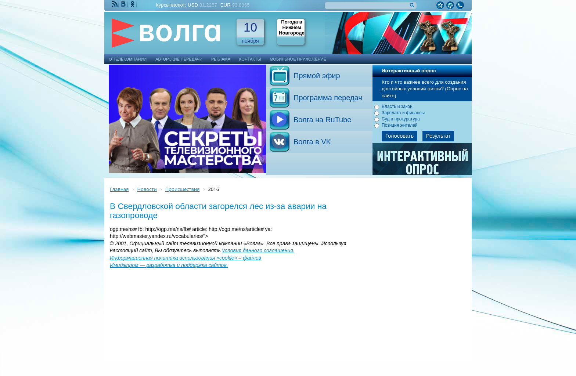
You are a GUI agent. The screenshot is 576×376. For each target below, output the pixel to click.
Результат (438, 136)
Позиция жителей (400, 125)
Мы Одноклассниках (133, 4)
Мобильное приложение (298, 59)
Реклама (220, 59)
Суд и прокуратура (401, 119)
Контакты (250, 59)
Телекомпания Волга (169, 32)
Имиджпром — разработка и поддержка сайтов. (169, 265)
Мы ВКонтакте (124, 4)
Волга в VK (312, 142)
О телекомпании (128, 59)
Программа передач (328, 98)
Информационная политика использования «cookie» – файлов (185, 258)
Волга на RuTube (322, 120)
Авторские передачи (178, 59)
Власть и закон (397, 106)
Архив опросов (422, 161)
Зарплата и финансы (403, 112)
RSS (115, 4)
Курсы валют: (171, 5)
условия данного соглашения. (258, 250)
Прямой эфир (317, 76)
